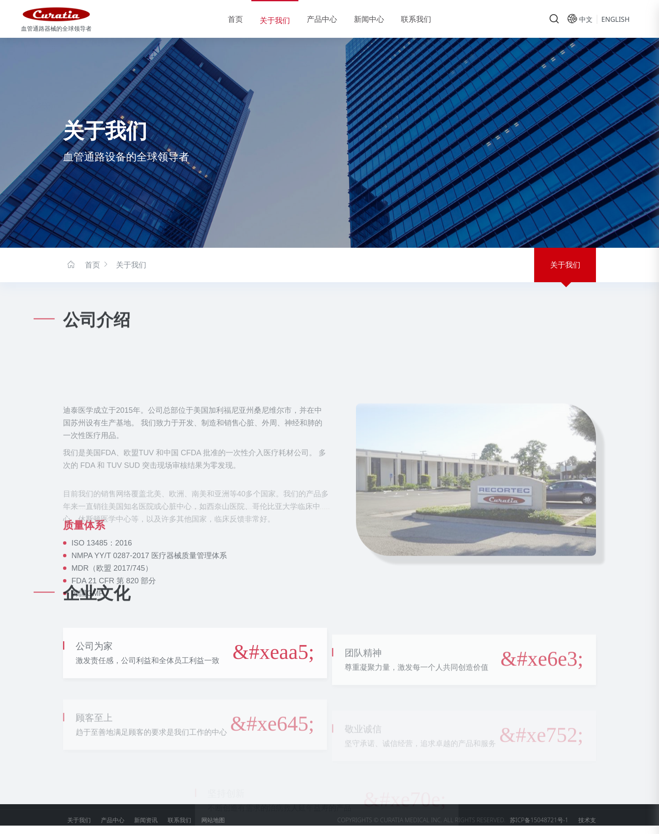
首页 (235, 19)
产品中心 (322, 19)
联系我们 (416, 19)
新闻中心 (369, 19)
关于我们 (275, 20)
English (615, 19)
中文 (586, 19)
